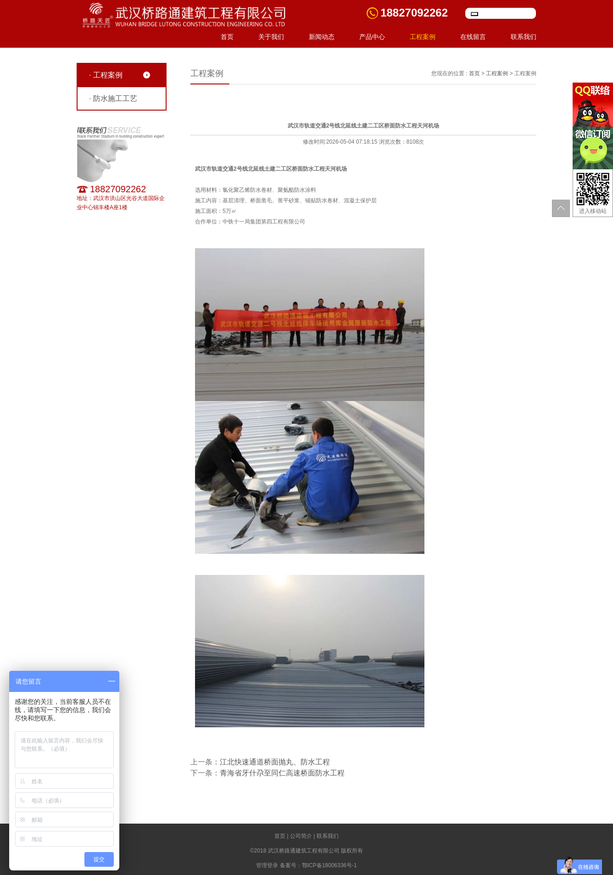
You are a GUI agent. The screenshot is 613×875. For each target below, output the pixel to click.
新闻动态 (321, 36)
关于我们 (271, 36)
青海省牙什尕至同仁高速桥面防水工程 (282, 773)
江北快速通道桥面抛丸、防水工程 (275, 762)
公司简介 (301, 836)
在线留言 (473, 36)
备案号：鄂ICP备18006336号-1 (318, 865)
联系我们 (523, 36)
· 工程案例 (106, 75)
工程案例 (422, 36)
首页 (227, 36)
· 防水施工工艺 (113, 98)
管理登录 (267, 865)
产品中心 (372, 36)
